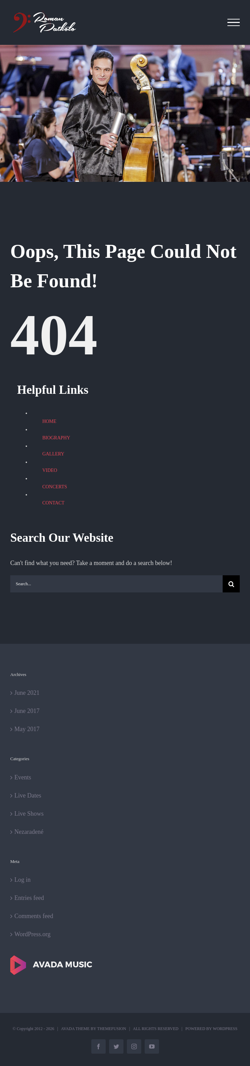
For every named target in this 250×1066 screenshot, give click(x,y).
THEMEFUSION (111, 1028)
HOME (49, 421)
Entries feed (29, 897)
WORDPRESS (225, 1028)
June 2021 (27, 692)
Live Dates (27, 795)
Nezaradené (28, 831)
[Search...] (116, 583)
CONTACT (53, 502)
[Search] (231, 583)
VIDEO (49, 470)
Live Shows (29, 813)
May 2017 (27, 729)
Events (22, 777)
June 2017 (27, 710)
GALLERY (53, 453)
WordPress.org (32, 934)
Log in (22, 879)
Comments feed (33, 916)
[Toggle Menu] (233, 22)
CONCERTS (54, 486)
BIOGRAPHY (56, 437)
